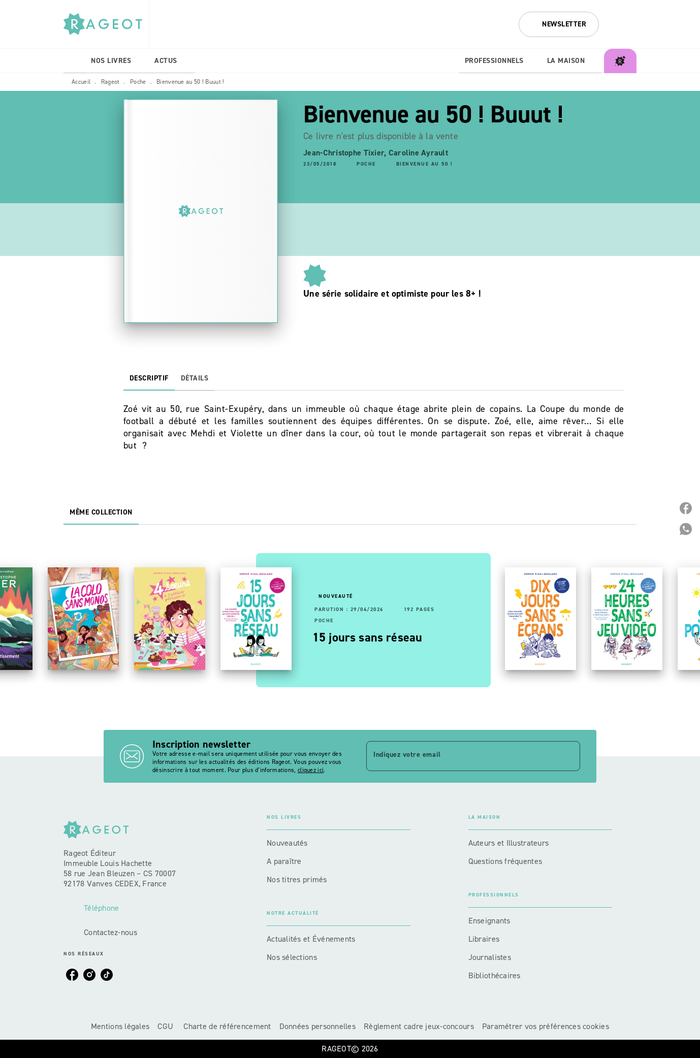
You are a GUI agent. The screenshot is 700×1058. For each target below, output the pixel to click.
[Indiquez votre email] (460, 756)
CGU (166, 1026)
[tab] (74, 61)
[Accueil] (106, 24)
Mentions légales (120, 1026)
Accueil (81, 82)
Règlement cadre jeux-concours (419, 1026)
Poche (138, 82)
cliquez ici (311, 770)
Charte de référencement (227, 1026)
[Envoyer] (568, 756)
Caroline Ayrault (418, 152)
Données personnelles (317, 1026)
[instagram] (89, 974)
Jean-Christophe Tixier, (346, 152)
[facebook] (72, 974)
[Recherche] (624, 24)
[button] (559, 24)
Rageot (110, 82)
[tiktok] (106, 974)
